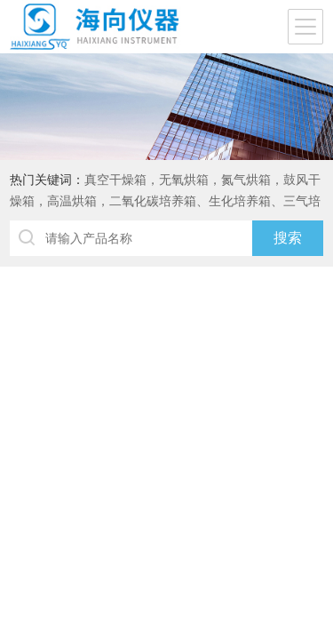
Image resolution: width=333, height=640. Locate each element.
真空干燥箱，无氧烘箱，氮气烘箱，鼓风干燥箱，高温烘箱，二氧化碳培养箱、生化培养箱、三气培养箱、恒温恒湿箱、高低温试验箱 (165, 200)
